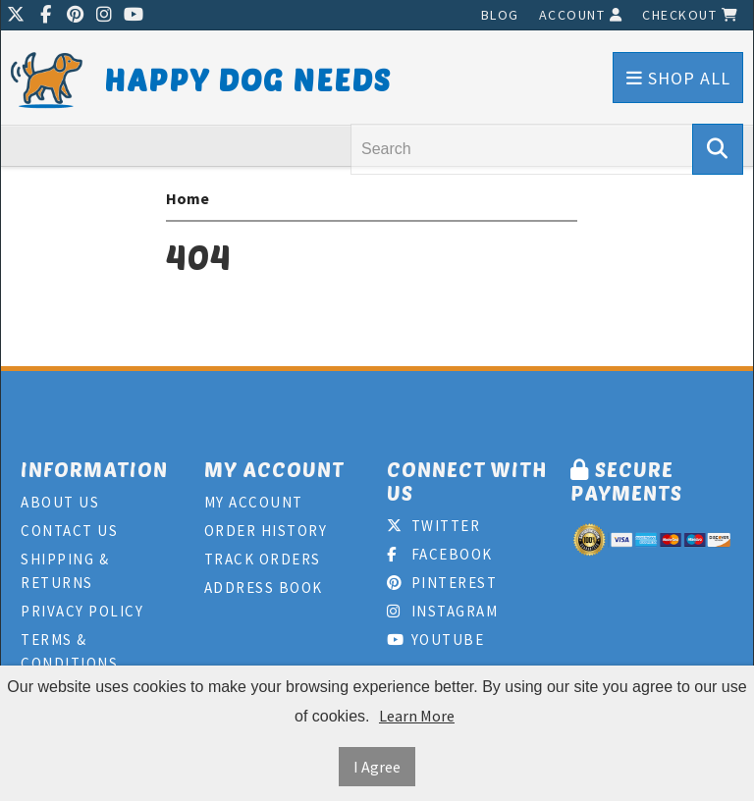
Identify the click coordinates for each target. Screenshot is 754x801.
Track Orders (262, 559)
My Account (253, 502)
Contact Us (69, 530)
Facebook (440, 554)
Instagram (442, 611)
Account (581, 15)
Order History (266, 530)
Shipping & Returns (65, 571)
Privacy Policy (82, 611)
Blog (500, 15)
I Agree (377, 766)
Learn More (417, 715)
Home (187, 198)
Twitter (433, 525)
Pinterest (442, 582)
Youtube (435, 639)
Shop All (678, 78)
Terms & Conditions (69, 651)
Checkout (690, 15)
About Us (60, 502)
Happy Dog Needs (248, 79)
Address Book (263, 587)
